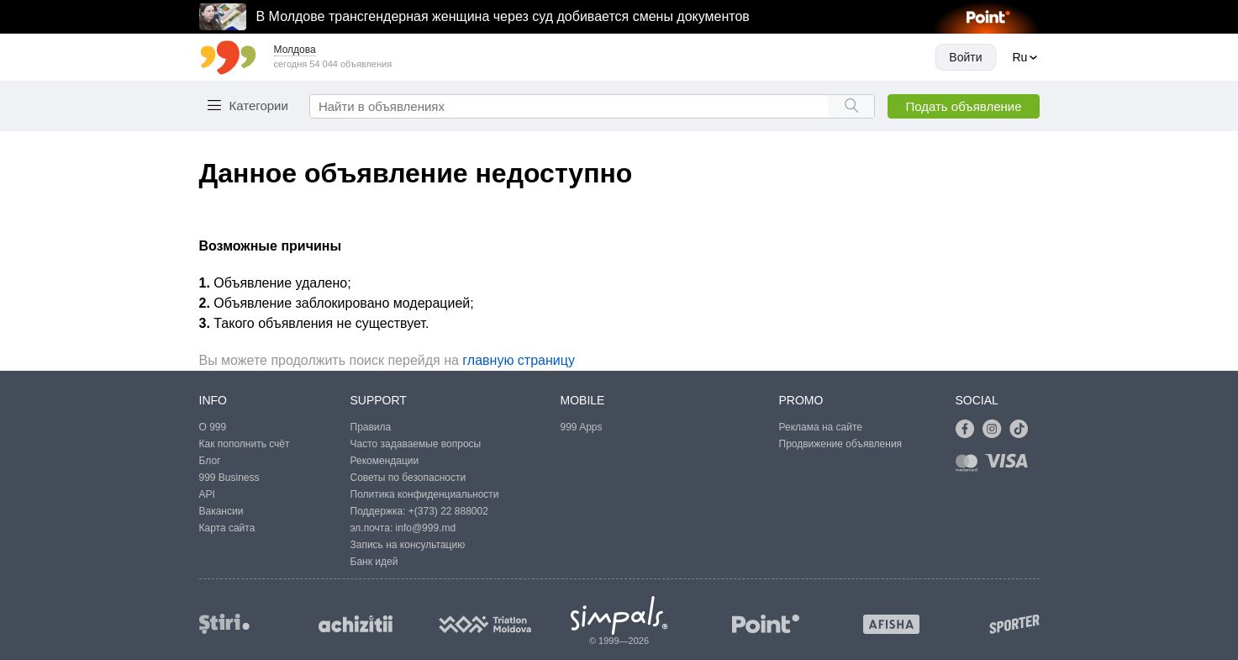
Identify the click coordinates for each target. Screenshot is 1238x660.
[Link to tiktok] (1022, 429)
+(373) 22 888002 (448, 511)
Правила (371, 427)
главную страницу (518, 360)
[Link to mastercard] (970, 466)
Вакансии (221, 511)
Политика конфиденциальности (424, 494)
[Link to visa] (1010, 466)
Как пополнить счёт (244, 444)
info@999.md (426, 528)
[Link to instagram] (995, 429)
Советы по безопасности (408, 477)
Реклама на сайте (821, 427)
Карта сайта (227, 528)
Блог (210, 461)
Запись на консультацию (408, 545)
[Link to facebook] (969, 429)
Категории (258, 105)
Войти (965, 57)
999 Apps (582, 427)
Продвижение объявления (841, 444)
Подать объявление (963, 106)
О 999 (213, 427)
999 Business (229, 477)
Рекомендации (384, 461)
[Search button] (851, 106)
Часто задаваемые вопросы (416, 444)
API (207, 494)
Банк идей (374, 562)
